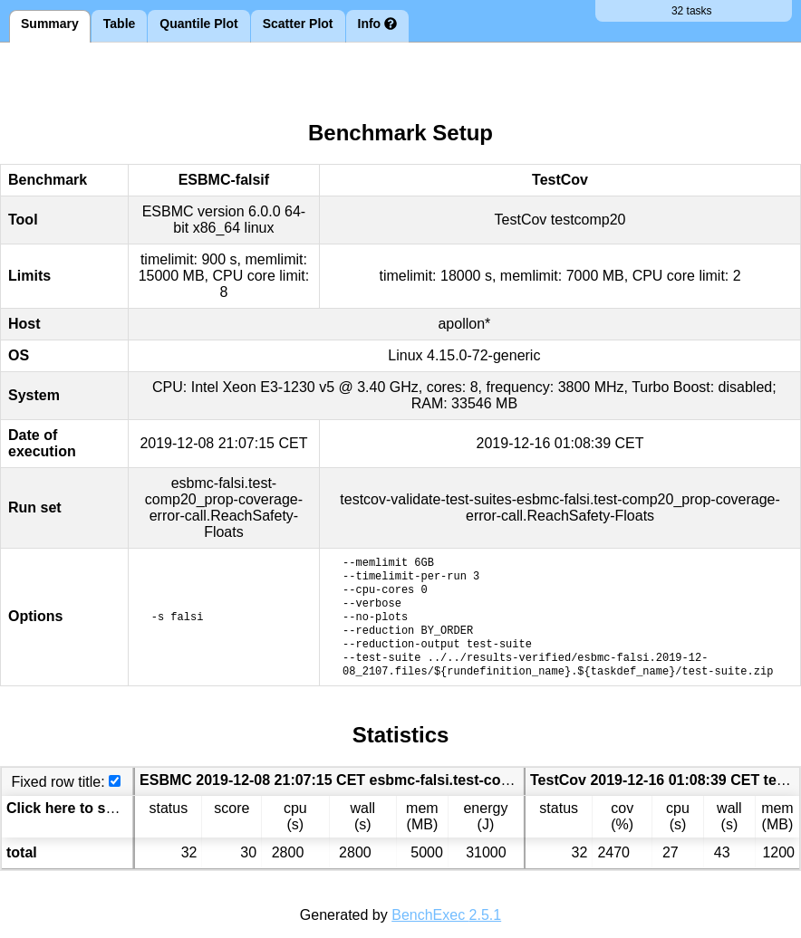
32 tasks (694, 11)
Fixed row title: (57, 782)
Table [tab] (119, 23)
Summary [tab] (50, 23)
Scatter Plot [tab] (298, 23)
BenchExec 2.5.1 (446, 915)
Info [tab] (378, 23)
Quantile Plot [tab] (198, 23)
